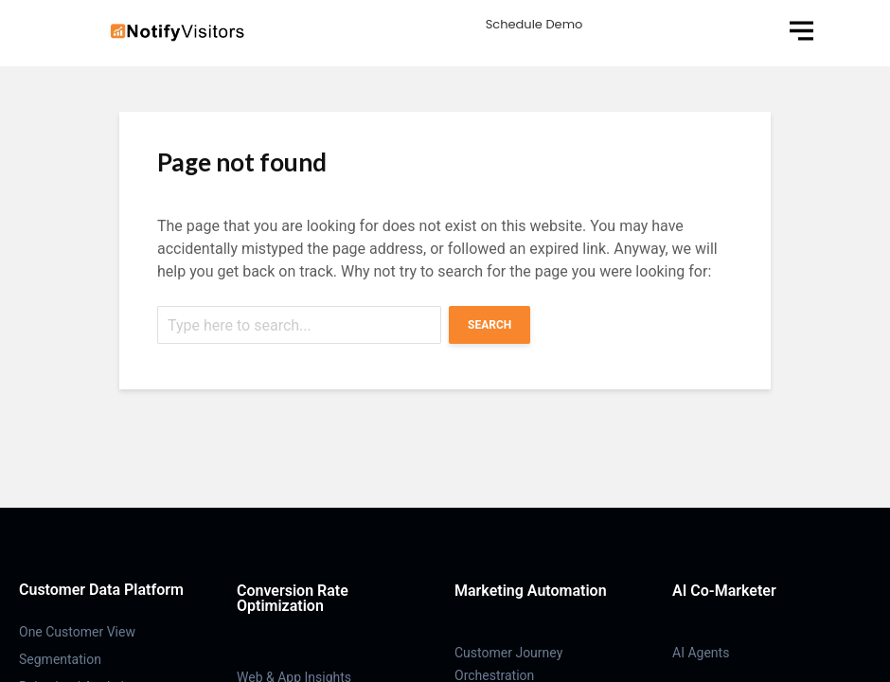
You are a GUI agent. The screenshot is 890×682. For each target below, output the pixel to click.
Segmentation (60, 659)
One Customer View (77, 631)
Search (489, 325)
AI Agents (700, 652)
